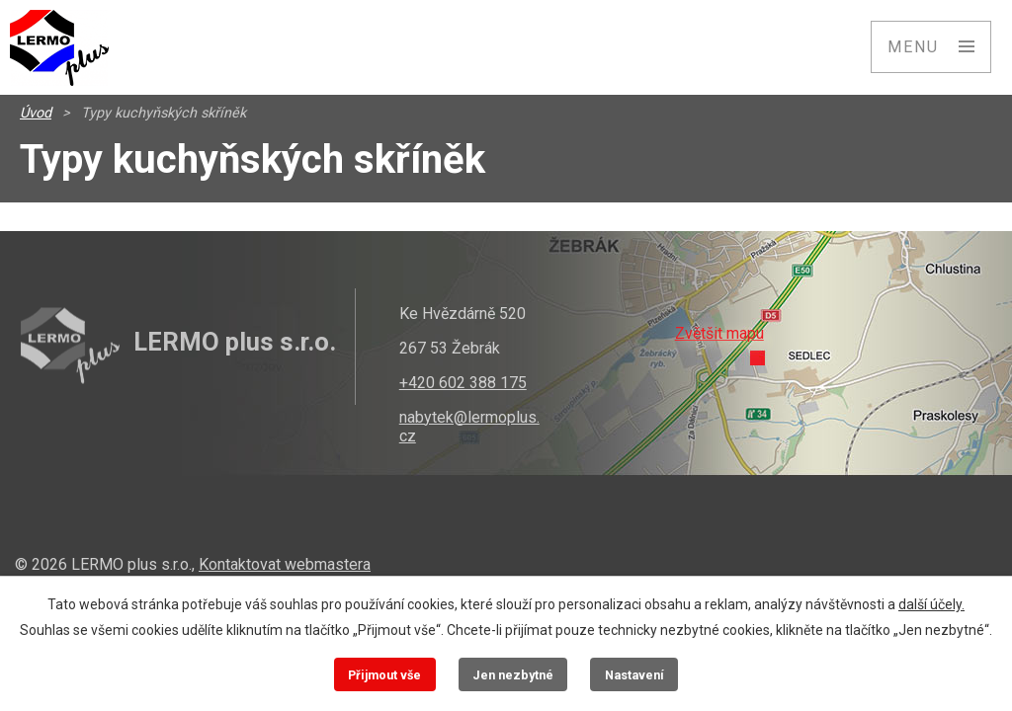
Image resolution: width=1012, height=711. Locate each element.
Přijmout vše (384, 675)
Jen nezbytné (512, 675)
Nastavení (634, 675)
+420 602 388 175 (463, 382)
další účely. (931, 604)
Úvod (35, 113)
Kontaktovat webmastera (285, 564)
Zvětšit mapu (719, 333)
